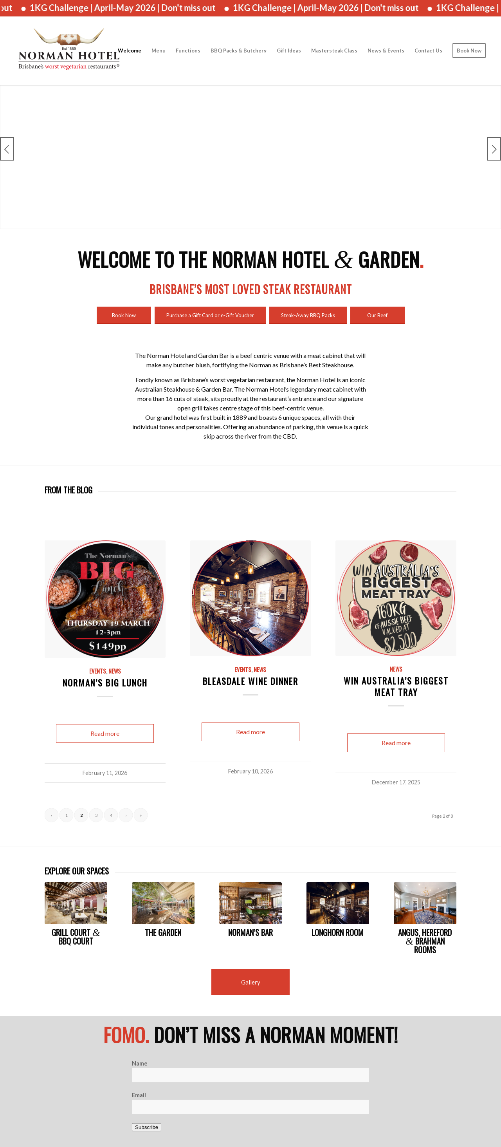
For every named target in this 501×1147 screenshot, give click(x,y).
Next (494, 149)
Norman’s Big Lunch (105, 682)
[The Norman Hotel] (69, 50)
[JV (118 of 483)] (250, 903)
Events (97, 671)
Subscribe (146, 1127)
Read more (104, 733)
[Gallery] (250, 982)
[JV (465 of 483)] (337, 903)
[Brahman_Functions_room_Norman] (425, 903)
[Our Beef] (377, 315)
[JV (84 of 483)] (76, 903)
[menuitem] (129, 50)
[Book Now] (124, 315)
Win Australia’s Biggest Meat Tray (396, 686)
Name (140, 1063)
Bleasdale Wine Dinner (250, 680)
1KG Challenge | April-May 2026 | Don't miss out (132, 7)
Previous (7, 149)
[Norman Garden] (163, 903)
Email (139, 1094)
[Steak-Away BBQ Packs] (308, 315)
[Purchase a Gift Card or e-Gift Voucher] (210, 315)
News (114, 671)
